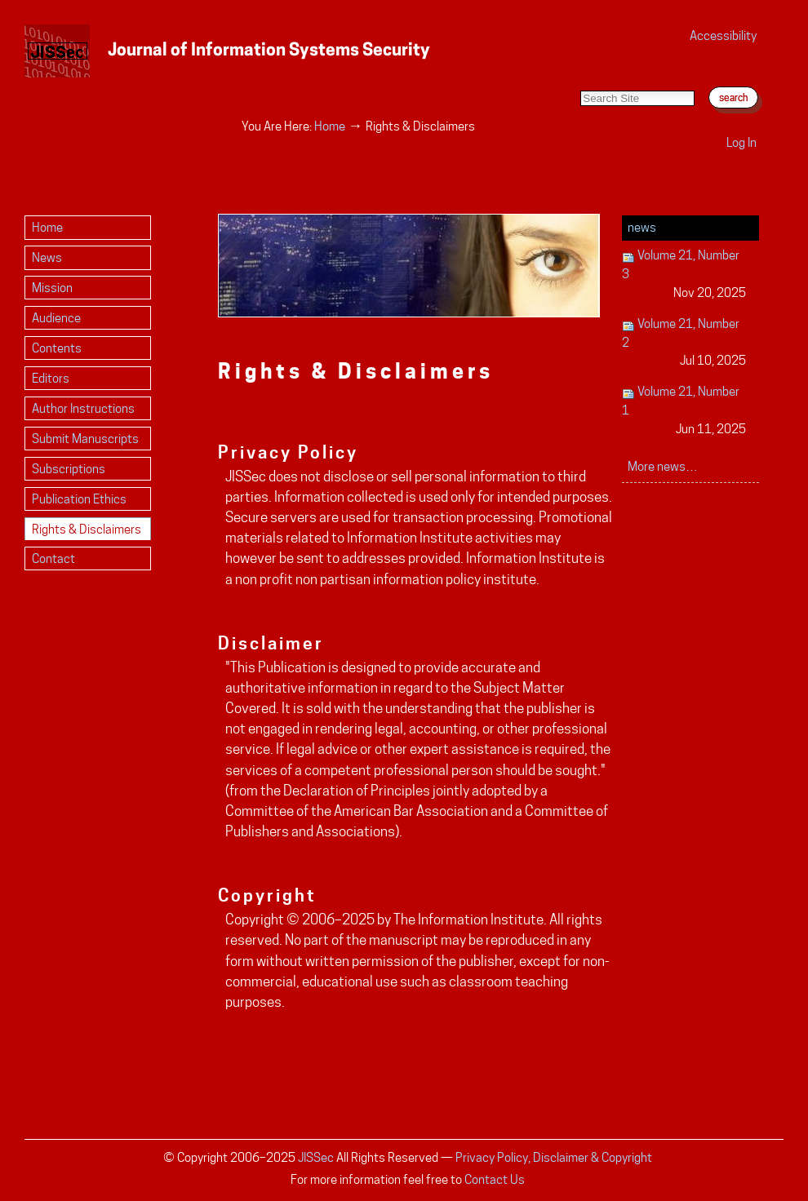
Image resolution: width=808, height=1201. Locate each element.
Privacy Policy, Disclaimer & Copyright (553, 1157)
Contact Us (494, 1179)
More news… (663, 466)
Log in (741, 142)
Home (329, 126)
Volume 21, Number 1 (684, 410)
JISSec (316, 1157)
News (642, 227)
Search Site (579, 73)
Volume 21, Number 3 (684, 274)
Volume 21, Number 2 (684, 343)
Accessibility (723, 35)
